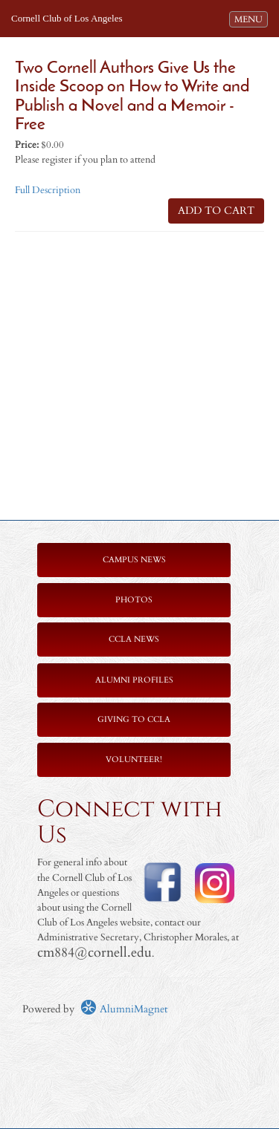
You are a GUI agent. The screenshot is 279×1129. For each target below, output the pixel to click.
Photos (134, 599)
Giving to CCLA (133, 719)
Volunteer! (134, 759)
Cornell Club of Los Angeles (67, 18)
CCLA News (134, 639)
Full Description (47, 190)
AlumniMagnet (123, 1009)
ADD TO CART (216, 211)
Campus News (134, 559)
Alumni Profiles (134, 680)
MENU (251, 18)
